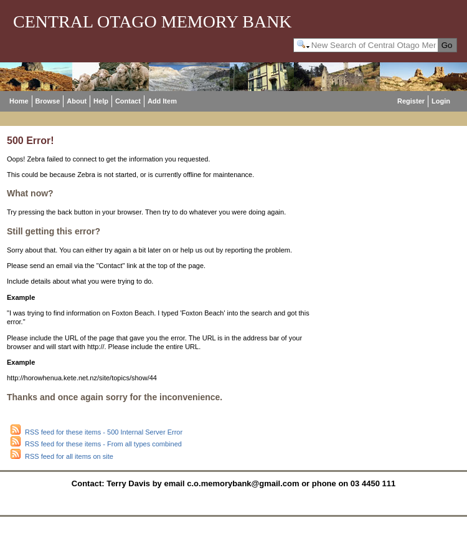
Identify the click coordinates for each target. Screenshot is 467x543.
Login (441, 101)
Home (19, 101)
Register (411, 101)
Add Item (162, 101)
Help (100, 101)
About (77, 101)
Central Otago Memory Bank (152, 21)
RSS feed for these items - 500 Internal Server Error (103, 432)
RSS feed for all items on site (69, 456)
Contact (128, 101)
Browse (47, 101)
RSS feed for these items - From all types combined (103, 444)
